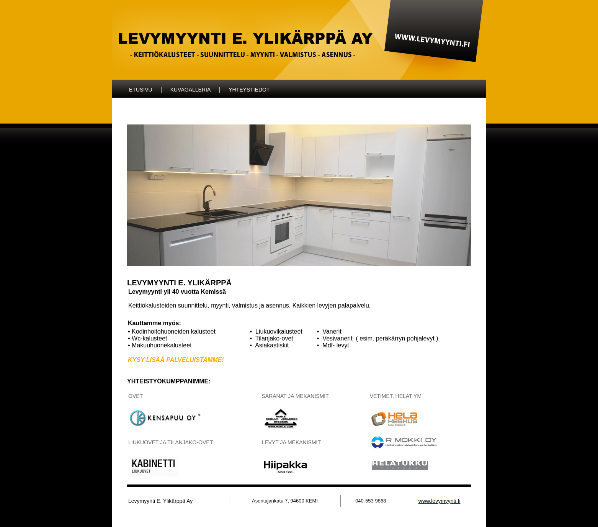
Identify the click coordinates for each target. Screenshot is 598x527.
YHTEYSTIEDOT (249, 90)
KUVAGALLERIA (190, 90)
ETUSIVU (140, 90)
